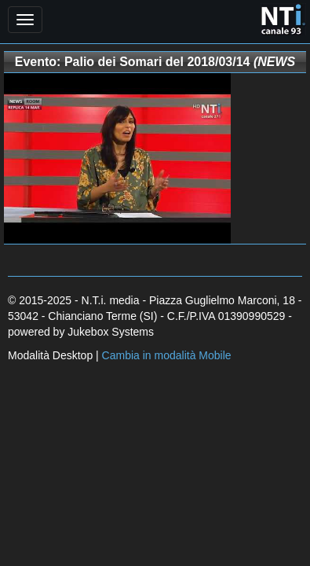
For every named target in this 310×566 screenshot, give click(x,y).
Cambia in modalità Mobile (167, 355)
